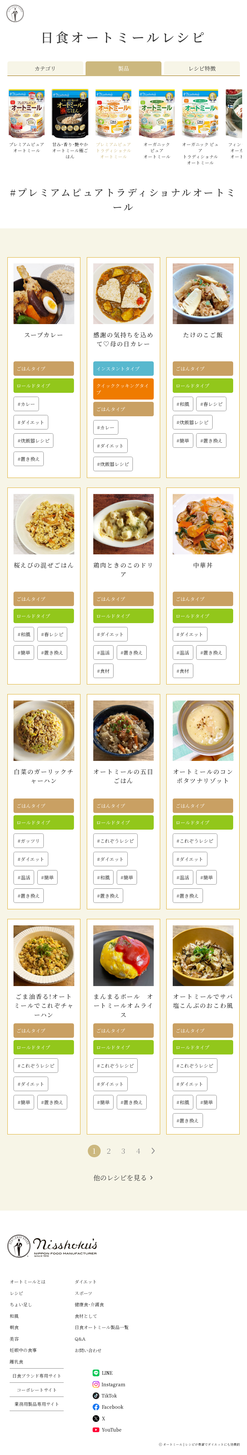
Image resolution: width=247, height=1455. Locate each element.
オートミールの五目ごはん (123, 776)
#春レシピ (211, 404)
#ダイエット (31, 422)
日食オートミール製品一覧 (102, 1327)
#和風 (183, 404)
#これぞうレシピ (115, 840)
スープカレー (44, 334)
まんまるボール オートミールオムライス (123, 1005)
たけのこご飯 (203, 334)
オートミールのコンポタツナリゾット (203, 776)
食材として (86, 1316)
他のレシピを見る (120, 1177)
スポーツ (83, 1293)
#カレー (26, 404)
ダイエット (86, 1281)
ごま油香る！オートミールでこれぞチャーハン (44, 1005)
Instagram (109, 1384)
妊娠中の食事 (23, 1350)
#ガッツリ (29, 840)
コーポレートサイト (37, 1390)
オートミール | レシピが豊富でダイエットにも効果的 (201, 1444)
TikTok (105, 1395)
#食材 (103, 670)
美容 (14, 1339)
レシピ (16, 1293)
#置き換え (29, 458)
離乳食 (16, 1361)
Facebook (108, 1407)
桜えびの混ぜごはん (44, 564)
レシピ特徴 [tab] (201, 68)
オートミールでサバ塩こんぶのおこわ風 (203, 1001)
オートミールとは (28, 1281)
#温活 (103, 652)
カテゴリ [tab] (45, 68)
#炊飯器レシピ (34, 440)
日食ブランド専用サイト (36, 1375)
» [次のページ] (153, 1150)
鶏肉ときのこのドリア (123, 569)
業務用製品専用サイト (36, 1404)
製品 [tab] (123, 68)
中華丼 (203, 564)
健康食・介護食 (89, 1304)
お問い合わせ (88, 1350)
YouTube (107, 1429)
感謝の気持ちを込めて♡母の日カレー (123, 339)
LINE (103, 1373)
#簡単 (183, 440)
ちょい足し (21, 1304)
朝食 (14, 1327)
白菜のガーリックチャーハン (44, 776)
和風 (14, 1316)
